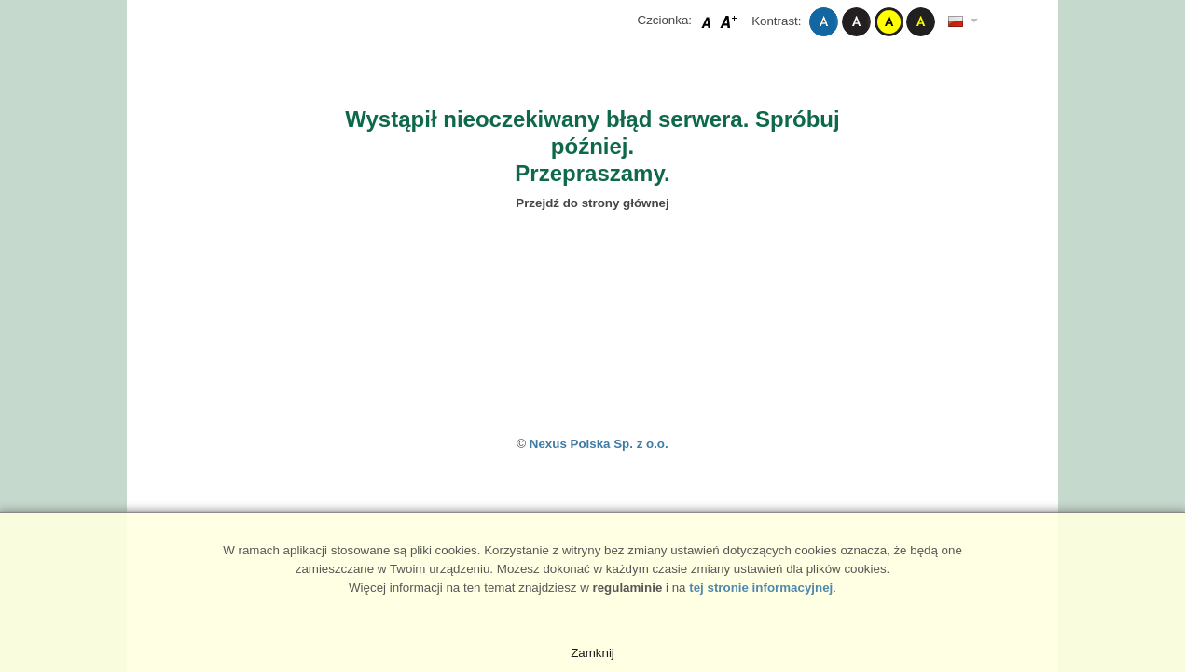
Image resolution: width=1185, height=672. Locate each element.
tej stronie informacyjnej (761, 588)
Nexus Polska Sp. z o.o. (599, 444)
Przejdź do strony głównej (592, 203)
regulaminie (628, 588)
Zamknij (592, 653)
